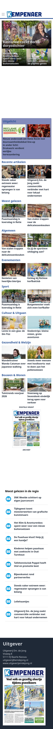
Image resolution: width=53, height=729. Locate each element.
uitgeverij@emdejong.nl (15, 660)
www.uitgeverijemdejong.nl (17, 663)
